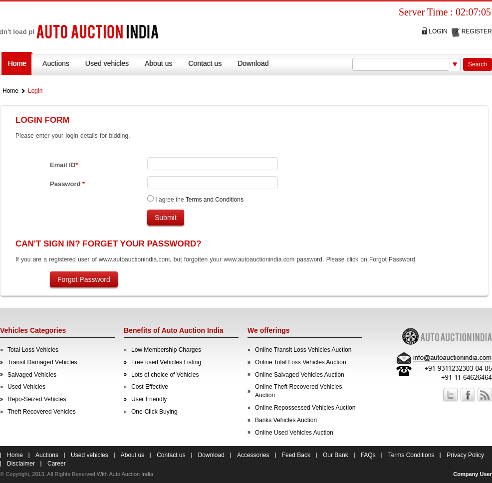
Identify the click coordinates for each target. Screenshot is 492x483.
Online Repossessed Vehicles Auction (305, 407)
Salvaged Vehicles (31, 374)
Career (56, 463)
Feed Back (296, 455)
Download (253, 63)
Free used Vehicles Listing (166, 362)
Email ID (64, 165)
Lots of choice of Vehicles (165, 374)
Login (438, 31)
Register (477, 31)
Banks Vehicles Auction (286, 420)
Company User (472, 474)
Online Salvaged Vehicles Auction (299, 374)
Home (17, 63)
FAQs (368, 455)
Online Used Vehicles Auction (294, 432)
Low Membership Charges (166, 349)
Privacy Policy (465, 455)
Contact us (205, 63)
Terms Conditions (411, 455)
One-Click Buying (154, 411)
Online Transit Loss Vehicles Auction (303, 349)
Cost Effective (149, 386)
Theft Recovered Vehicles (41, 411)
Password (67, 184)
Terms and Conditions (215, 199)
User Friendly (149, 399)
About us (158, 63)
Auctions (55, 63)
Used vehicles (107, 63)
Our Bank (335, 455)
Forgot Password (83, 279)
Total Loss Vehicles (32, 349)
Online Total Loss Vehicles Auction (300, 362)
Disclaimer (21, 463)
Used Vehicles (26, 386)
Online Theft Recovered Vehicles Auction (298, 391)
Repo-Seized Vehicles (36, 399)
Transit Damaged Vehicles (42, 362)
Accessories (253, 455)
